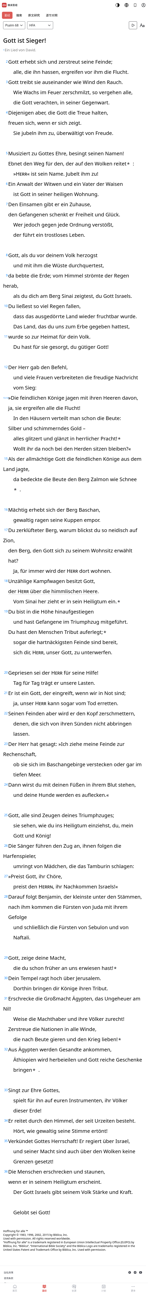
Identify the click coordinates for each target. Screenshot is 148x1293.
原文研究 (34, 15)
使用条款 (8, 1278)
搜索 (19, 15)
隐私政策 (8, 1272)
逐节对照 (52, 15)
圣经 (7, 15)
